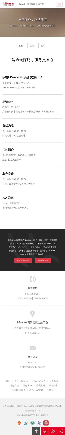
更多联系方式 (41, 258)
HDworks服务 (38, 381)
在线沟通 (53, 431)
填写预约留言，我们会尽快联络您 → (20, 155)
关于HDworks (21, 381)
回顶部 (36, 431)
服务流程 (14, 385)
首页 (8, 381)
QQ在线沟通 (19, 135)
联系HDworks (36, 390)
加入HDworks (18, 390)
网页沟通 (6, 135)
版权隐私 (53, 385)
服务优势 (54, 381)
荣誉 (32, 45)
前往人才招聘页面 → (12, 203)
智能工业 (45, 415)
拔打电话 (45, 431)
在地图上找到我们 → (12, 107)
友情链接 (51, 390)
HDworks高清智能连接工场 (9, 4)
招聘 (43, 45)
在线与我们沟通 (25, 258)
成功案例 (40, 385)
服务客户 (27, 385)
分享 (61, 431)
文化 (21, 45)
